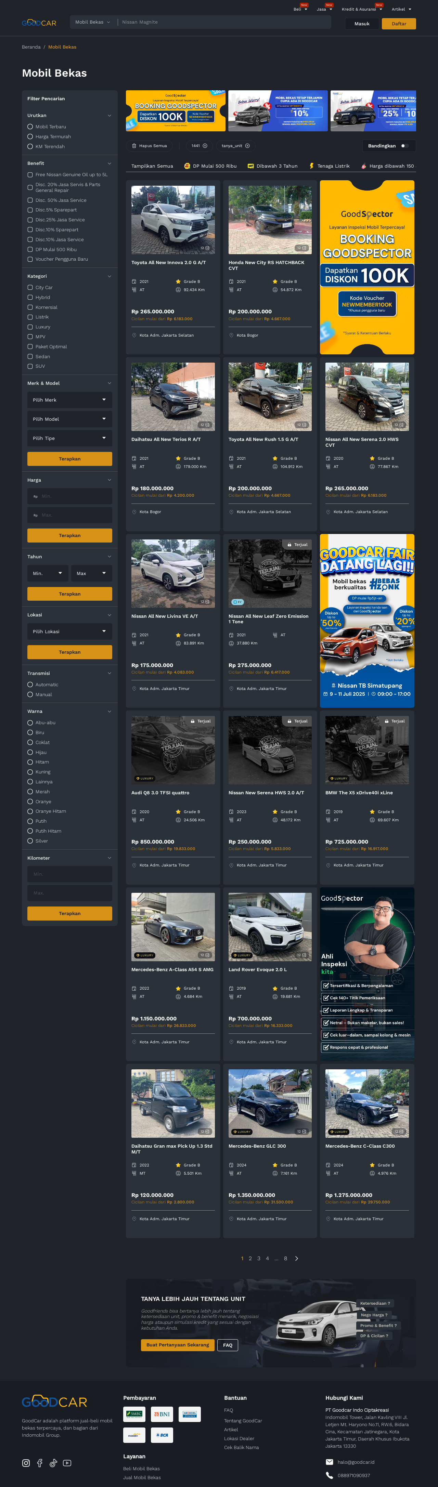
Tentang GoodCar (243, 1420)
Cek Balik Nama (241, 1447)
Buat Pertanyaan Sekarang (177, 1344)
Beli (297, 9)
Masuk (362, 23)
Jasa (321, 9)
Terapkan (70, 458)
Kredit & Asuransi (359, 9)
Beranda (31, 47)
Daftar (399, 23)
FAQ (227, 1345)
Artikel (398, 9)
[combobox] (69, 400)
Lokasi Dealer (239, 1438)
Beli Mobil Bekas (141, 1468)
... (276, 1258)
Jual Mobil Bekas (142, 1477)
